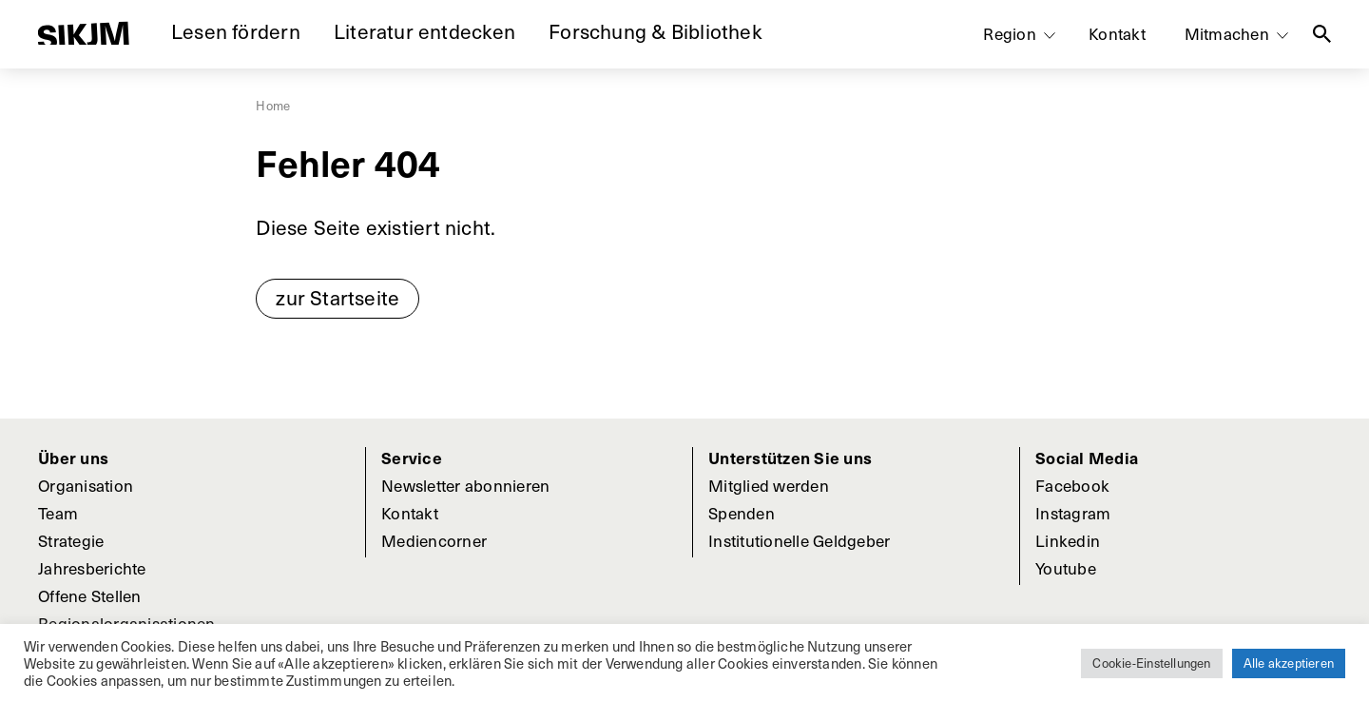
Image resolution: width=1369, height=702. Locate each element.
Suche (1322, 34)
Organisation (85, 485)
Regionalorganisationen (127, 623)
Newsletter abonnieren (465, 485)
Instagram (1072, 512)
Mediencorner (434, 540)
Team (58, 512)
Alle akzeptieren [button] (1289, 663)
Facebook (1072, 485)
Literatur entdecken (424, 31)
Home (273, 105)
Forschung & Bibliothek (655, 31)
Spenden (741, 512)
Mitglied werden (768, 485)
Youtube (1065, 567)
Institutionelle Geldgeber (799, 540)
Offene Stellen (90, 595)
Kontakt (1117, 33)
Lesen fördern (235, 31)
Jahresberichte (92, 567)
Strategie (71, 540)
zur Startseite (337, 297)
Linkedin (1067, 540)
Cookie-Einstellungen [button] (1151, 663)
